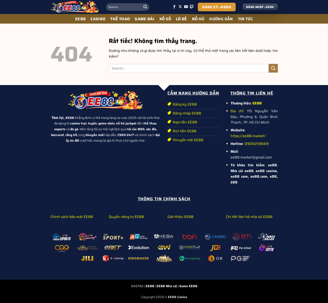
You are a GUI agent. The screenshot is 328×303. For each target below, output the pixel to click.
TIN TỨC (245, 19)
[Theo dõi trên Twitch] (192, 7)
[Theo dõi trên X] (180, 7)
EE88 (80, 19)
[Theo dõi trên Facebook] (174, 7)
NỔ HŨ (198, 19)
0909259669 (257, 143)
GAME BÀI (144, 19)
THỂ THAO (120, 19)
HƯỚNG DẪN (221, 19)
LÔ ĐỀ (181, 19)
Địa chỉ (237, 111)
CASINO (98, 19)
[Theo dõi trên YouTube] (186, 7)
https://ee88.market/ (248, 136)
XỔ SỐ (165, 19)
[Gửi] (145, 7)
